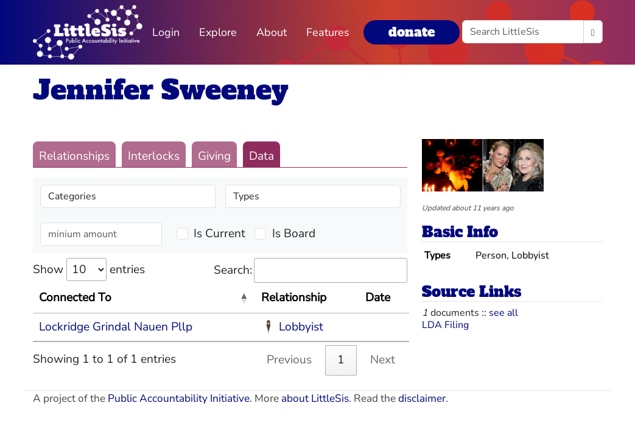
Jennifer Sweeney (161, 90)
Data (261, 156)
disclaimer (422, 398)
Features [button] (327, 32)
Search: (310, 270)
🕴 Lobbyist (292, 327)
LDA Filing (445, 325)
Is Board (293, 233)
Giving (214, 156)
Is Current (219, 233)
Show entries (89, 269)
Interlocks (154, 156)
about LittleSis (315, 398)
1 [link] (341, 360)
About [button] (271, 32)
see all (503, 312)
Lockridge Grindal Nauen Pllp (115, 327)
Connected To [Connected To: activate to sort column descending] (75, 297)
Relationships (74, 156)
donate (411, 32)
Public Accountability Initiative (179, 398)
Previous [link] (289, 360)
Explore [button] (218, 32)
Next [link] (382, 360)
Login (166, 32)
